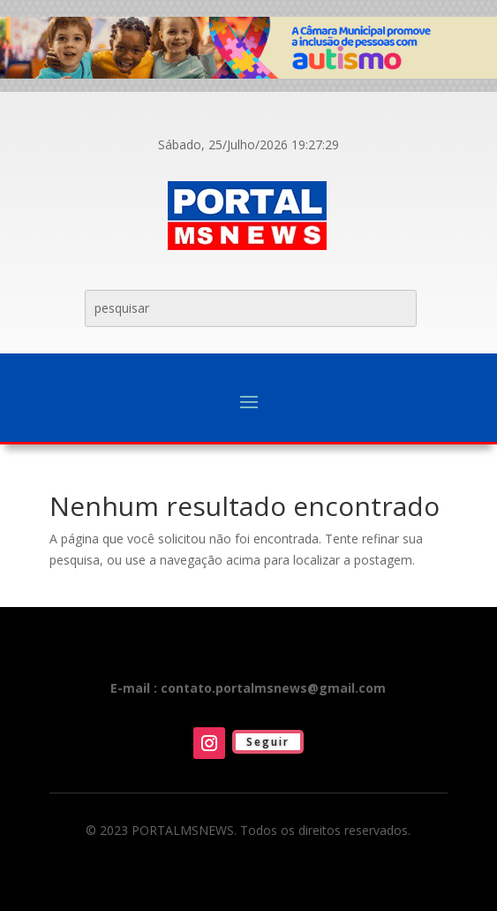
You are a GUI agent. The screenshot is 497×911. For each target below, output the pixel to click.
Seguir (268, 741)
